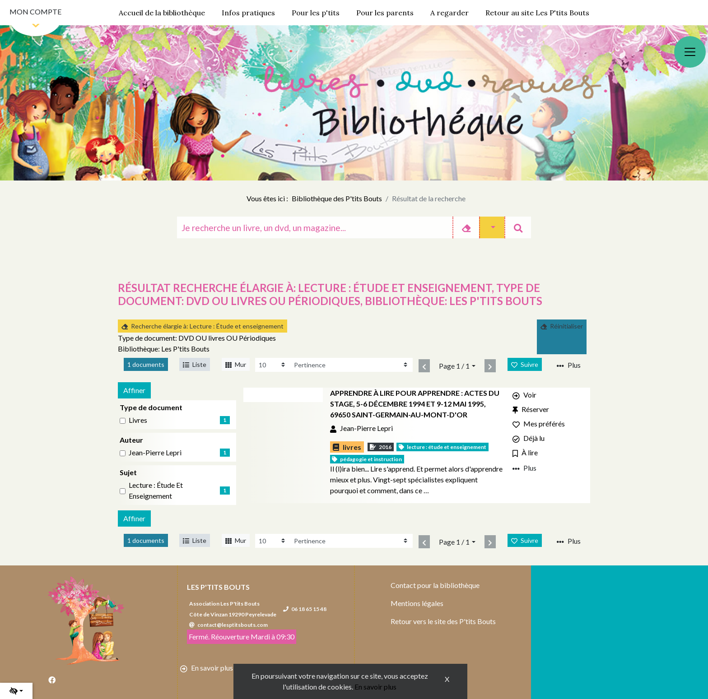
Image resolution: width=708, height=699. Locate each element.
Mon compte (35, 11)
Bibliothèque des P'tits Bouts (337, 198)
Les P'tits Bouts (218, 587)
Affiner (134, 390)
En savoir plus (375, 686)
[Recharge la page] (272, 365)
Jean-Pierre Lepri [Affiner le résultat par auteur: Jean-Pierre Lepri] (155, 452)
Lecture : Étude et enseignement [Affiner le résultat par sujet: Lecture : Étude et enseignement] (156, 490)
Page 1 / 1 (454, 365)
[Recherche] (314, 227)
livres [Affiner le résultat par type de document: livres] (138, 420)
